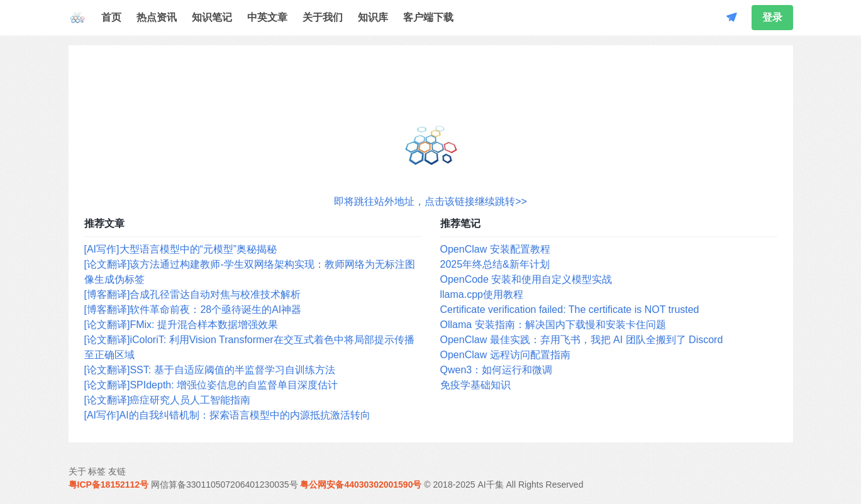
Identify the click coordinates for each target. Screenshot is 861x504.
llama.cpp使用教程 (481, 294)
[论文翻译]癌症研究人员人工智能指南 (167, 400)
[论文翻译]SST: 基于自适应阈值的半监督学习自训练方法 (209, 369)
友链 (117, 471)
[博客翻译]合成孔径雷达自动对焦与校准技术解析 (192, 294)
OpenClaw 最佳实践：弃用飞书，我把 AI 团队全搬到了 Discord (581, 339)
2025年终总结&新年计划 (495, 264)
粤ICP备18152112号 (109, 484)
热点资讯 (156, 17)
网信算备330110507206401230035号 (224, 484)
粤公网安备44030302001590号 (360, 484)
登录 (772, 17)
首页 (111, 17)
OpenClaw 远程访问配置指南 (505, 354)
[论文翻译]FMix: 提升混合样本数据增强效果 (181, 324)
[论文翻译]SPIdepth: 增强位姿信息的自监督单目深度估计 (211, 385)
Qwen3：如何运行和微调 (496, 369)
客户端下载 (428, 17)
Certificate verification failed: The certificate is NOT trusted (569, 309)
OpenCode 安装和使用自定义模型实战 (526, 279)
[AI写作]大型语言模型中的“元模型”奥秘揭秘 (180, 249)
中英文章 (267, 17)
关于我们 (323, 17)
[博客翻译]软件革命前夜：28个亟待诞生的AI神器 (193, 309)
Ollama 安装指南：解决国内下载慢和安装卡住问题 (553, 324)
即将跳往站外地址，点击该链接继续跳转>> (430, 201)
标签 (97, 471)
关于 (77, 471)
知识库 (373, 17)
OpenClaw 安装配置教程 (495, 249)
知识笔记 (212, 17)
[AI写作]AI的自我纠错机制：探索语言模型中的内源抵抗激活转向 (227, 415)
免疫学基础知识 (475, 385)
